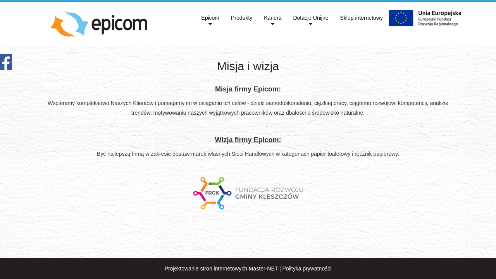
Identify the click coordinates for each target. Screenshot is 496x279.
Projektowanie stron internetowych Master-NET (221, 268)
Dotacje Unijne (310, 18)
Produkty (241, 18)
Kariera (272, 18)
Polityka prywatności (306, 268)
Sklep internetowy (361, 18)
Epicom (210, 18)
